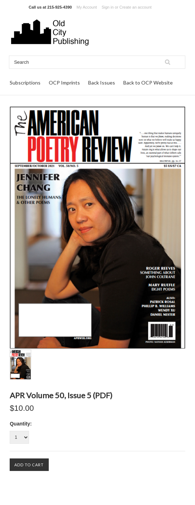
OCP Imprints (64, 83)
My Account (87, 7)
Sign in (107, 7)
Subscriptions (25, 83)
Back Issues (101, 83)
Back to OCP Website (148, 83)
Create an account (135, 7)
